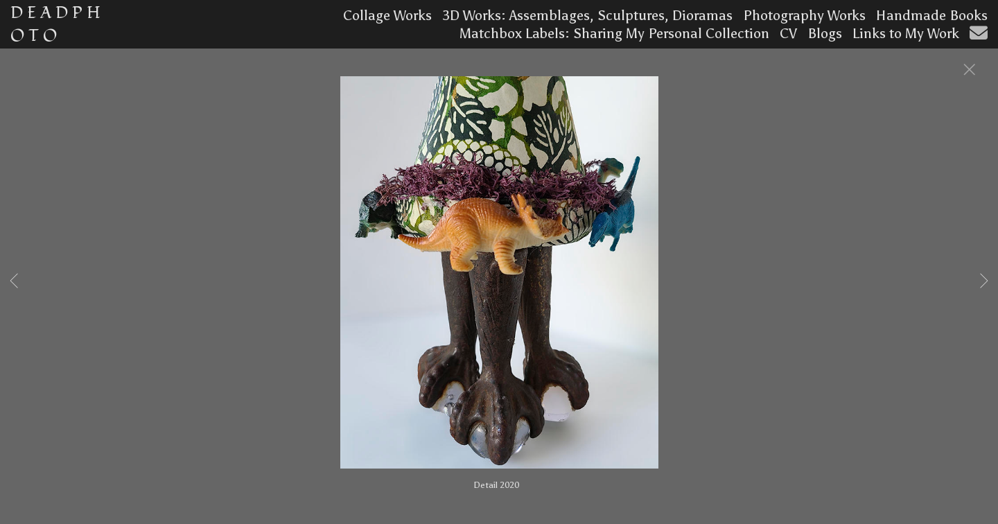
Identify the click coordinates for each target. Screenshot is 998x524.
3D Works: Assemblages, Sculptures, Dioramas (587, 15)
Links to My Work (905, 33)
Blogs (824, 33)
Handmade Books (932, 15)
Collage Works (387, 15)
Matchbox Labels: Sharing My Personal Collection (614, 33)
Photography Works (804, 15)
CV (788, 33)
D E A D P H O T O (55, 24)
